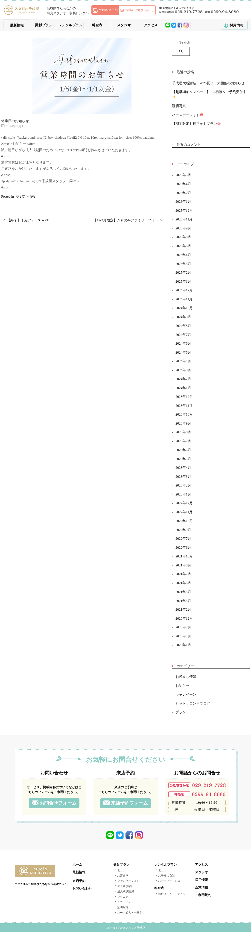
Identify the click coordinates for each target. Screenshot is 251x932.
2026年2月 (183, 193)
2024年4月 (183, 361)
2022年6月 (183, 547)
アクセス (151, 25)
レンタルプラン (70, 25)
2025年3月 (183, 264)
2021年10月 (184, 556)
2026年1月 (183, 201)
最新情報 (17, 25)
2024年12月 (184, 290)
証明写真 (179, 106)
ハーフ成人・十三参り (131, 912)
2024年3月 (183, 370)
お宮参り (122, 875)
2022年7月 (183, 538)
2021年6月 (183, 583)
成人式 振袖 (124, 886)
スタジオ (124, 25)
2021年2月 (183, 609)
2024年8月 (183, 326)
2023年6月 (183, 450)
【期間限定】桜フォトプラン (196, 124)
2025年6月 (183, 246)
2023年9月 (183, 423)
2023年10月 (184, 414)
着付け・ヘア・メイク (172, 893)
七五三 (121, 870)
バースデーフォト (187, 115)
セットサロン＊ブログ (192, 703)
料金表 (97, 25)
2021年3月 (183, 601)
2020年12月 (184, 618)
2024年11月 (184, 299)
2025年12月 (184, 210)
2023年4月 (183, 467)
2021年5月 (183, 592)
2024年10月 (184, 308)
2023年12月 (184, 397)
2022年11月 (184, 512)
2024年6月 (183, 343)
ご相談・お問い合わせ (139, 10)
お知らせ (182, 686)
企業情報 (201, 887)
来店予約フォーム (129, 803)
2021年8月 (183, 565)
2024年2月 (183, 379)
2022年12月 (184, 503)
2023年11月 (184, 405)
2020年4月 (183, 636)
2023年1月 (183, 494)
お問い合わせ (82, 888)
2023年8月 (183, 432)
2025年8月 (183, 237)
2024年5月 (183, 352)
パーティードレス (169, 880)
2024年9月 (183, 317)
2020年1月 (183, 645)
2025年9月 (183, 228)
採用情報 (236, 25)
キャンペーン (185, 694)
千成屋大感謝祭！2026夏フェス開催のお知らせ (208, 83)
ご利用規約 (203, 895)
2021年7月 (183, 574)
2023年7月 (183, 441)
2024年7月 (183, 335)
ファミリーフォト (128, 880)
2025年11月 (184, 219)
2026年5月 (183, 175)
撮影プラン (43, 25)
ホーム (77, 864)
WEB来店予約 (108, 10)
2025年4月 (183, 255)
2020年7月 (183, 627)
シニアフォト (125, 902)
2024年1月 (183, 388)
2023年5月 (183, 459)
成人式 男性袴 (125, 891)
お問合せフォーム (58, 803)
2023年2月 (183, 485)
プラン (180, 712)
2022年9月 (183, 530)
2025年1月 (183, 281)
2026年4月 (183, 184)
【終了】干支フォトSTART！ (29, 220)
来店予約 (79, 881)
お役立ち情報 (25, 196)
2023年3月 (183, 476)
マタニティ (124, 896)
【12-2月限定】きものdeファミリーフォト (125, 220)
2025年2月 (183, 272)
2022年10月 (184, 521)
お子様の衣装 (166, 875)
